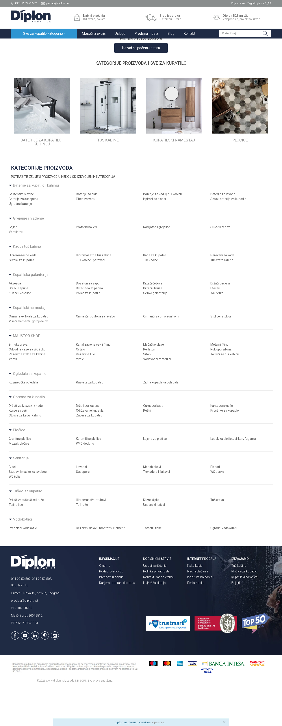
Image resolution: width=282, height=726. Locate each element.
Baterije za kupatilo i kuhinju (36, 224)
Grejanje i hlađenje (28, 257)
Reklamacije (195, 621)
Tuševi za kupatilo (27, 529)
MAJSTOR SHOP (26, 374)
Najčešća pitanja (154, 621)
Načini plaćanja (197, 610)
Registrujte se (255, 3)
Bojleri (235, 621)
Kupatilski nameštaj (29, 346)
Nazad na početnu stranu (141, 86)
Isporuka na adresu (200, 615)
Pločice (19, 468)
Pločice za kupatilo (244, 610)
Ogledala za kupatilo (29, 412)
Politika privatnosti (156, 610)
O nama (104, 604)
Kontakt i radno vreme (158, 615)
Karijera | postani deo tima (117, 621)
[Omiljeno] (268, 3)
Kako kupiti (194, 604)
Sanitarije (21, 496)
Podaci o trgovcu (111, 610)
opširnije (158, 722)
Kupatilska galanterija (30, 313)
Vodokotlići (22, 558)
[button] (245, 33)
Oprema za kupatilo (29, 435)
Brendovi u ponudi (111, 615)
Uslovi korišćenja (155, 604)
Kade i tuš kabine (27, 285)
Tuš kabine (238, 604)
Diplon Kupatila (20, 43)
